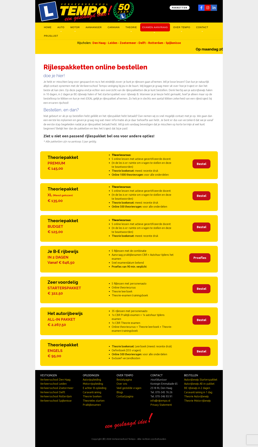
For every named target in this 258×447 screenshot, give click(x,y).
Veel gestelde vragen (128, 387)
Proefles (199, 258)
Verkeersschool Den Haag (55, 379)
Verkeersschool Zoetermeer (57, 387)
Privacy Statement (161, 404)
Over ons (121, 383)
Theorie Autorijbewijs (196, 396)
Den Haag (99, 42)
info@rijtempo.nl (160, 400)
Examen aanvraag (155, 27)
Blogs (119, 392)
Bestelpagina (124, 379)
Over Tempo (181, 27)
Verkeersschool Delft (52, 392)
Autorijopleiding (92, 379)
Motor (75, 27)
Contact (202, 27)
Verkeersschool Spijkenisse (56, 400)
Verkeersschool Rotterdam (56, 396)
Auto (60, 27)
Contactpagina (124, 396)
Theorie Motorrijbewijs (197, 400)
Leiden (112, 42)
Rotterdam (155, 42)
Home (48, 27)
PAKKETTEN (179, 8)
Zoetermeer (128, 42)
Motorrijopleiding (93, 383)
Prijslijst (51, 36)
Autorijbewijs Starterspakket (200, 379)
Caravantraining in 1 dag (198, 392)
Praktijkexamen (92, 404)
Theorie (131, 27)
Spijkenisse (173, 42)
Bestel (201, 164)
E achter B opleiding (94, 387)
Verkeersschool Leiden (53, 383)
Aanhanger (94, 27)
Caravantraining (92, 392)
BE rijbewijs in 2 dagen (197, 387)
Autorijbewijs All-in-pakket (199, 383)
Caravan (114, 27)
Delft (142, 42)
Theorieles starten (93, 400)
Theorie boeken (92, 396)
